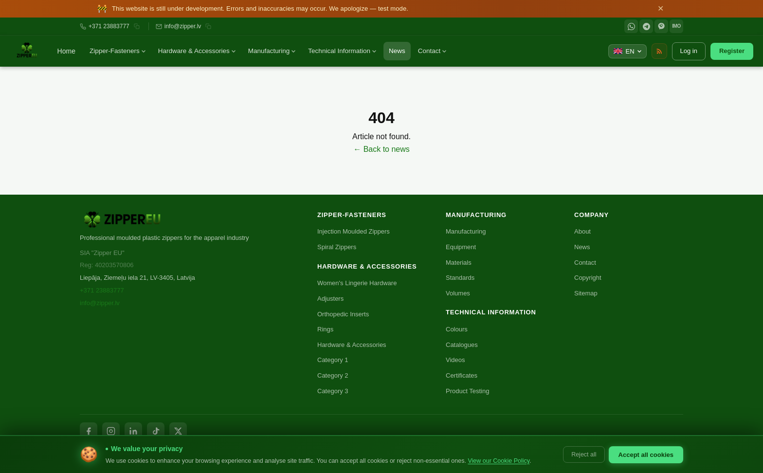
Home (66, 51)
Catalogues (462, 344)
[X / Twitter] (178, 431)
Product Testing (467, 391)
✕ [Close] (660, 9)
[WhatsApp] (631, 26)
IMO (676, 26)
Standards (460, 277)
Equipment (461, 247)
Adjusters (330, 298)
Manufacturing (272, 51)
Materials (459, 262)
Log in (688, 51)
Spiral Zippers (336, 247)
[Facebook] (88, 431)
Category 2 (332, 375)
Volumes (458, 293)
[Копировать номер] (137, 26)
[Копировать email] (208, 26)
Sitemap (586, 293)
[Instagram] (111, 431)
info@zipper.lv (182, 26)
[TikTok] (155, 431)
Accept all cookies (645, 454)
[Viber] (661, 26)
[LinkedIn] (133, 431)
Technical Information (342, 51)
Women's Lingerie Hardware (357, 283)
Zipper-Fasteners (117, 51)
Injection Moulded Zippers (353, 231)
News (397, 51)
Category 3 (332, 391)
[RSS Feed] (659, 51)
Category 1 (332, 360)
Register (732, 51)
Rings (325, 329)
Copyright (587, 277)
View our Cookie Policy (498, 460)
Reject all (583, 454)
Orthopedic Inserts (343, 314)
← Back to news (381, 149)
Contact (432, 51)
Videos (455, 360)
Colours (457, 329)
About (582, 231)
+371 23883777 (109, 26)
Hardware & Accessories (197, 51)
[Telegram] (646, 26)
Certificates (461, 375)
